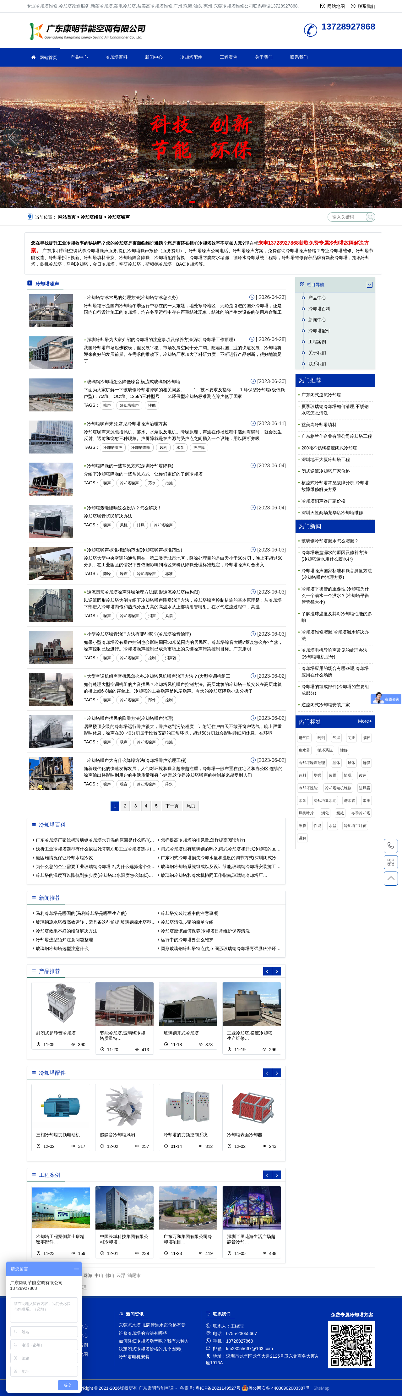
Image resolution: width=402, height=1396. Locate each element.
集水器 (304, 750)
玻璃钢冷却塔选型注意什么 (62, 948)
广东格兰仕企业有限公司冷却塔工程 (337, 436)
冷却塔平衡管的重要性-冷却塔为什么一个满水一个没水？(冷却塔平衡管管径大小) (335, 595)
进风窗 (364, 788)
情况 (347, 775)
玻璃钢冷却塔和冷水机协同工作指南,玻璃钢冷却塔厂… (214, 875)
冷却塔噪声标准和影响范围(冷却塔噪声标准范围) (134, 549)
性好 (344, 750)
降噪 (107, 574)
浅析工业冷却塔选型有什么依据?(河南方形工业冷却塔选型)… (95, 848)
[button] (192, 202)
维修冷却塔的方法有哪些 (143, 1333)
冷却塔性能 (308, 788)
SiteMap (321, 1388)
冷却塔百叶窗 (355, 825)
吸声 (124, 742)
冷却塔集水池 (325, 800)
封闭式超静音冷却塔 (56, 1032)
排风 (140, 525)
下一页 (172, 805)
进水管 (349, 800)
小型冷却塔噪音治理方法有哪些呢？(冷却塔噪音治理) (139, 634)
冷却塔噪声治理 (312, 763)
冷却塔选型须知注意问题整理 (64, 939)
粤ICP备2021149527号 (218, 1388)
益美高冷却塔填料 (319, 424)
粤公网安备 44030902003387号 (276, 1388)
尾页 (191, 805)
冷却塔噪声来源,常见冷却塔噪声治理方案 (127, 423)
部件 (152, 700)
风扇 (169, 616)
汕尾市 (134, 1275)
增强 (317, 775)
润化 (325, 813)
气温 (336, 738)
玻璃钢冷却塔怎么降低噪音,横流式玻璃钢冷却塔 (134, 381)
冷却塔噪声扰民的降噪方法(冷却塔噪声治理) (130, 718)
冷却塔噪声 (129, 405)
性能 (152, 405)
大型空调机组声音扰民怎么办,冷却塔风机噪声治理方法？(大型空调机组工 (159, 676)
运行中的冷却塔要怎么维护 (187, 939)
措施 (169, 483)
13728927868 (391, 846)
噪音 (124, 784)
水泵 (180, 447)
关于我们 (264, 57)
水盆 (332, 825)
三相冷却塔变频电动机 (58, 1134)
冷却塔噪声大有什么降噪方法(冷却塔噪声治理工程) (137, 760)
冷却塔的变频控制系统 (186, 1134)
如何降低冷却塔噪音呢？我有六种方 (154, 1341)
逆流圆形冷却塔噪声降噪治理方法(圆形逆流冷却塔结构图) (143, 592)
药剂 (321, 738)
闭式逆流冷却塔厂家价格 (326, 471)
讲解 (302, 838)
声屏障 (199, 447)
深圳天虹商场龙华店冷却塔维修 (332, 512)
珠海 (88, 1275)
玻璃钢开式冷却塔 (181, 1032)
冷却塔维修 (89, 32)
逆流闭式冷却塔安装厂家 (326, 704)
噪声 (107, 405)
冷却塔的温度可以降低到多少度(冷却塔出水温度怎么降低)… (94, 875)
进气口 (304, 738)
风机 (163, 447)
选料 (302, 775)
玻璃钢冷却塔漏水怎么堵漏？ (330, 540)
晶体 (336, 763)
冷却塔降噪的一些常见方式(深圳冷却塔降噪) (130, 465)
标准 (169, 574)
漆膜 (302, 825)
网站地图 (336, 6)
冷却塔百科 (117, 57)
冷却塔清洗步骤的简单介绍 (187, 922)
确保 (366, 763)
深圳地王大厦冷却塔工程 (326, 459)
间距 (351, 738)
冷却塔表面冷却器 (244, 1134)
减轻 (366, 738)
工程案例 (228, 57)
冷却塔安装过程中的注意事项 (189, 913)
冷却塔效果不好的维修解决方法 (66, 930)
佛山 (110, 1275)
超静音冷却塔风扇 (117, 1134)
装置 (332, 775)
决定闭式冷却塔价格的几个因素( (150, 1348)
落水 (152, 483)
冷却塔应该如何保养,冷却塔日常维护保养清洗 (205, 930)
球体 (351, 763)
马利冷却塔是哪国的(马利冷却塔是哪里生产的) (81, 913)
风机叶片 (306, 813)
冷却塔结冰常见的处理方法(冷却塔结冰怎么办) (132, 297)
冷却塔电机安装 (134, 1356)
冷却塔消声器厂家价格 (323, 500)
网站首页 (48, 57)
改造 (363, 775)
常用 (366, 800)
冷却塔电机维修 (338, 788)
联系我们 (366, 6)
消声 (152, 616)
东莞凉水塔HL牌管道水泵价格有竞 (152, 1325)
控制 (152, 658)
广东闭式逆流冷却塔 (321, 394)
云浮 (121, 1275)
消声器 (171, 658)
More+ (365, 721)
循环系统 (325, 750)
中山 (99, 1275)
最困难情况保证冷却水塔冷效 (64, 857)
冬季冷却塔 (360, 813)
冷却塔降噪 (140, 447)
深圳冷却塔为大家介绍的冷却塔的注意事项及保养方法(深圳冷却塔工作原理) (161, 339)
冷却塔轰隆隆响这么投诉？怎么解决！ (124, 507)
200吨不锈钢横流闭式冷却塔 (329, 447)
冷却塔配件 (191, 57)
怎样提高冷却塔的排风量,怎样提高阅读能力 (203, 840)
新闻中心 (154, 57)
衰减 (340, 813)
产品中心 (79, 57)
